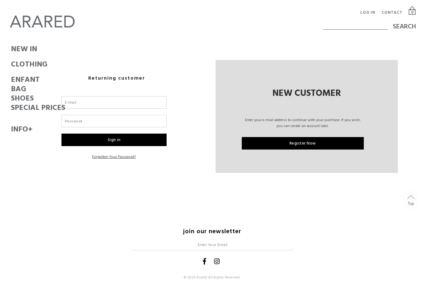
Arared (201, 277)
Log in (367, 12)
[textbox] (355, 23)
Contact (392, 12)
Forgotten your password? (114, 157)
